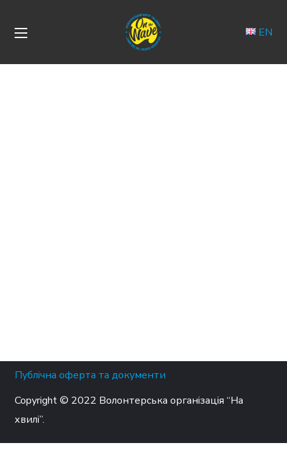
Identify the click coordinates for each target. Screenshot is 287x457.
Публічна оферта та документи (90, 375)
